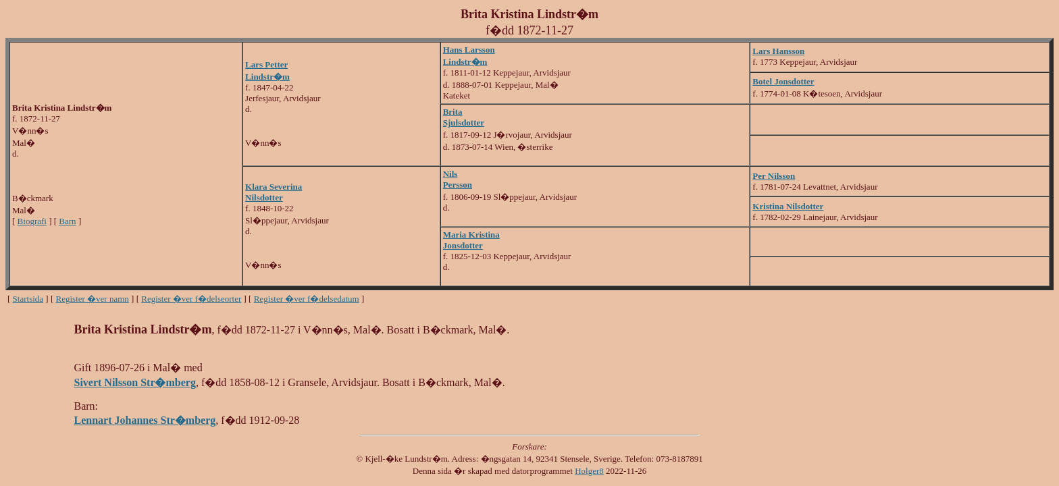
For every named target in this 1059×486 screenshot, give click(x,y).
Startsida (28, 299)
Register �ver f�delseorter (191, 299)
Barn (67, 221)
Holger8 (589, 471)
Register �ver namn (92, 299)
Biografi (32, 221)
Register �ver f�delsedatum (306, 299)
